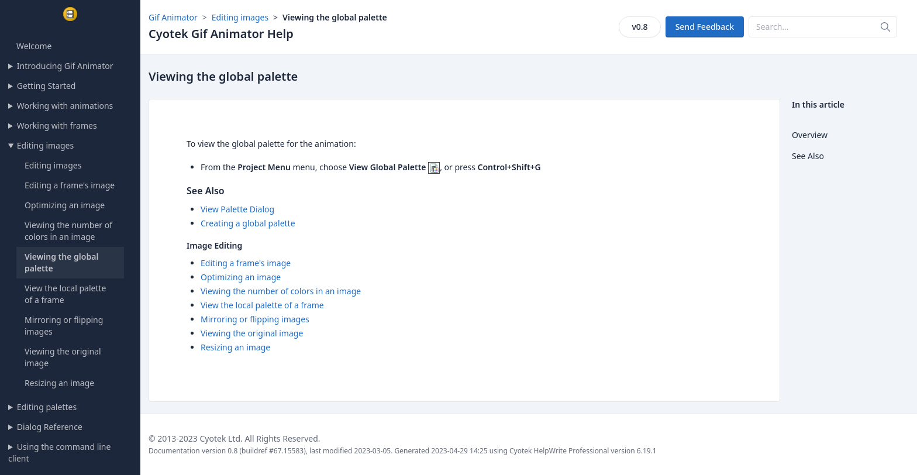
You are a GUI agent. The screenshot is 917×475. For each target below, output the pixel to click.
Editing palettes (47, 406)
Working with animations (65, 105)
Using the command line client (59, 452)
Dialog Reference (49, 426)
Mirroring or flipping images (255, 319)
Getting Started (46, 85)
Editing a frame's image (70, 185)
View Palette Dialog (237, 209)
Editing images (45, 145)
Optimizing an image (65, 205)
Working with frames (57, 125)
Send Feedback (704, 26)
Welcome (33, 45)
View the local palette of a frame (262, 305)
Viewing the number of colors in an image (68, 230)
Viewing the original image (252, 333)
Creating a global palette (248, 223)
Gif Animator (173, 17)
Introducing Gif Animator (65, 65)
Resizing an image (59, 382)
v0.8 (639, 26)
